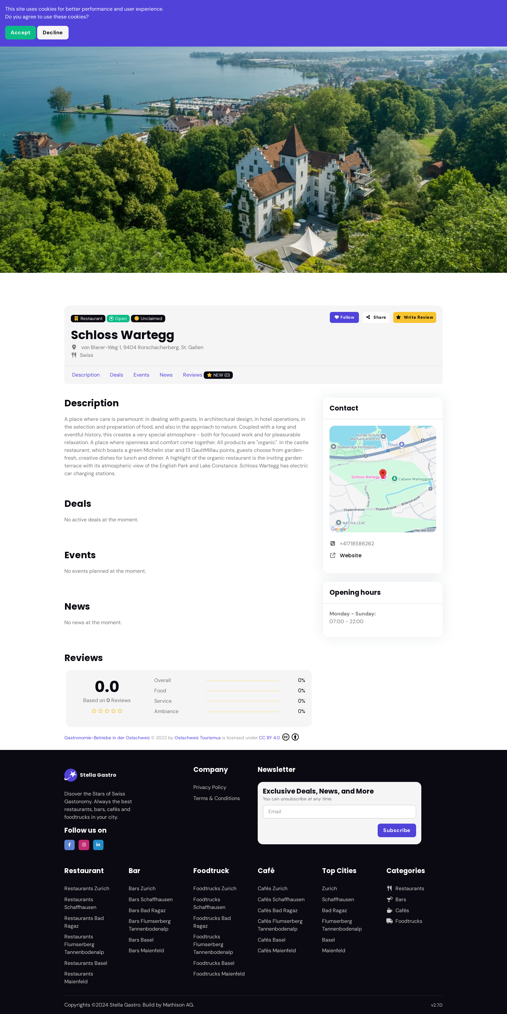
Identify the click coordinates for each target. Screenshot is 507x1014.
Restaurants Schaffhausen (80, 903)
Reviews (208, 375)
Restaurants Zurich (86, 888)
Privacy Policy (209, 787)
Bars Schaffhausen (151, 899)
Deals (116, 374)
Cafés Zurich (272, 888)
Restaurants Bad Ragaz (84, 922)
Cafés (397, 910)
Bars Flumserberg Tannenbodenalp (150, 925)
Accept (20, 32)
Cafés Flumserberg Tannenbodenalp (280, 925)
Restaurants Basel (85, 963)
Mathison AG (178, 1004)
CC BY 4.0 (279, 737)
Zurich (329, 888)
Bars (396, 899)
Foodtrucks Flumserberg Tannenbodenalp (213, 944)
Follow (344, 317)
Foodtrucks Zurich (214, 888)
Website (350, 555)
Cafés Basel (272, 939)
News (166, 374)
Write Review (414, 317)
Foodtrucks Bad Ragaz (212, 922)
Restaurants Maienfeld (78, 977)
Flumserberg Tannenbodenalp (342, 925)
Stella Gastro (90, 775)
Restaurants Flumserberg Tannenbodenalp (84, 944)
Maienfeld (333, 950)
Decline (53, 32)
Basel (328, 939)
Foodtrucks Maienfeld (219, 973)
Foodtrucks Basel (213, 963)
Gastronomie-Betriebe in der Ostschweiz (107, 738)
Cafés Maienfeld (277, 950)
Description (86, 374)
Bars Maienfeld (146, 950)
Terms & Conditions (216, 798)
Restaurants (405, 888)
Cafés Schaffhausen (281, 899)
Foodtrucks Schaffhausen (209, 903)
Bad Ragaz (334, 910)
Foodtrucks (404, 921)
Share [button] (376, 317)
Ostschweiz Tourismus (198, 738)
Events (141, 374)
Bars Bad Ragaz (147, 910)
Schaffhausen (338, 899)
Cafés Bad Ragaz (277, 910)
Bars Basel (141, 939)
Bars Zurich (142, 888)
